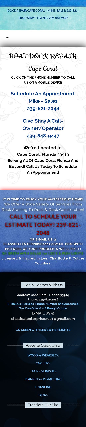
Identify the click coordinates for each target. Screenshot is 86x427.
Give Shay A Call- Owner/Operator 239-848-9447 (43, 128)
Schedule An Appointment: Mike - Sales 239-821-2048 (43, 101)
